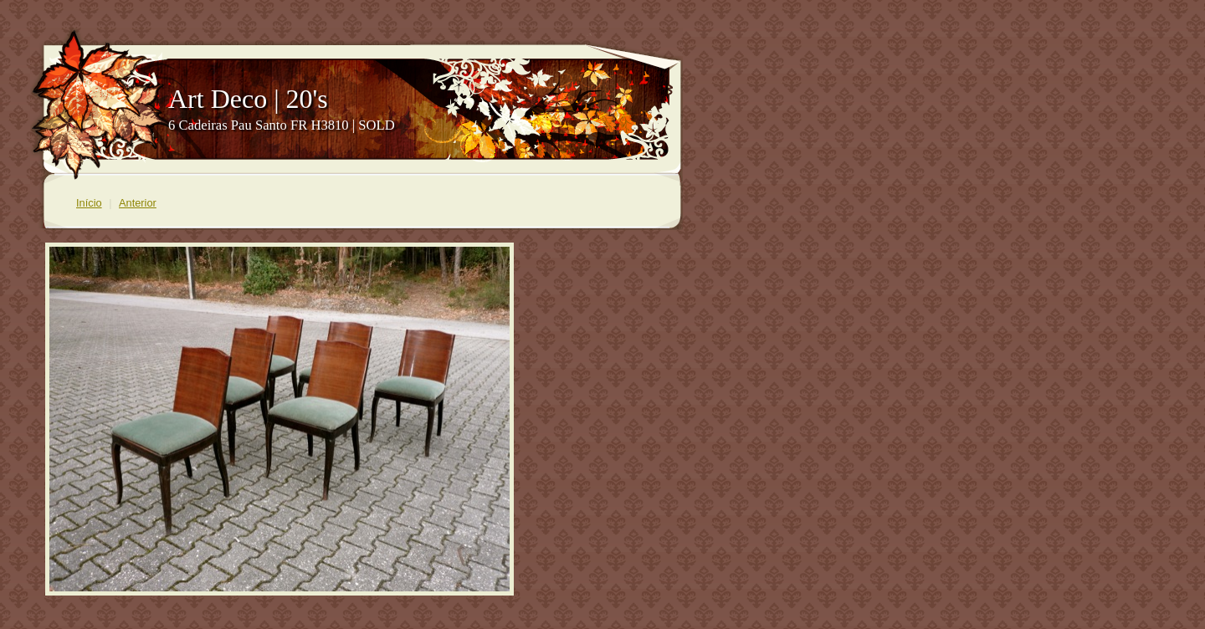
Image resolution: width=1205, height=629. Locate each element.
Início (89, 203)
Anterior (137, 203)
